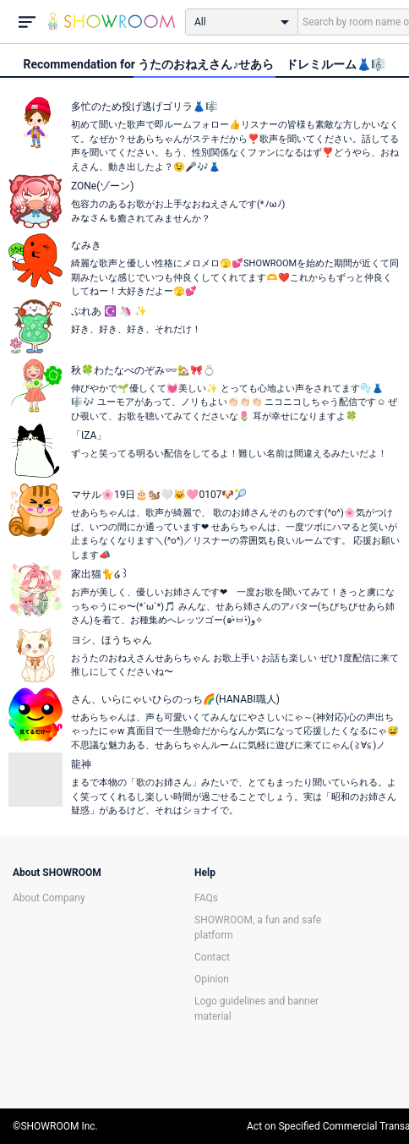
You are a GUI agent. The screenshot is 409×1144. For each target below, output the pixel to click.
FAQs (206, 898)
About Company (49, 898)
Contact (212, 957)
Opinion (211, 979)
